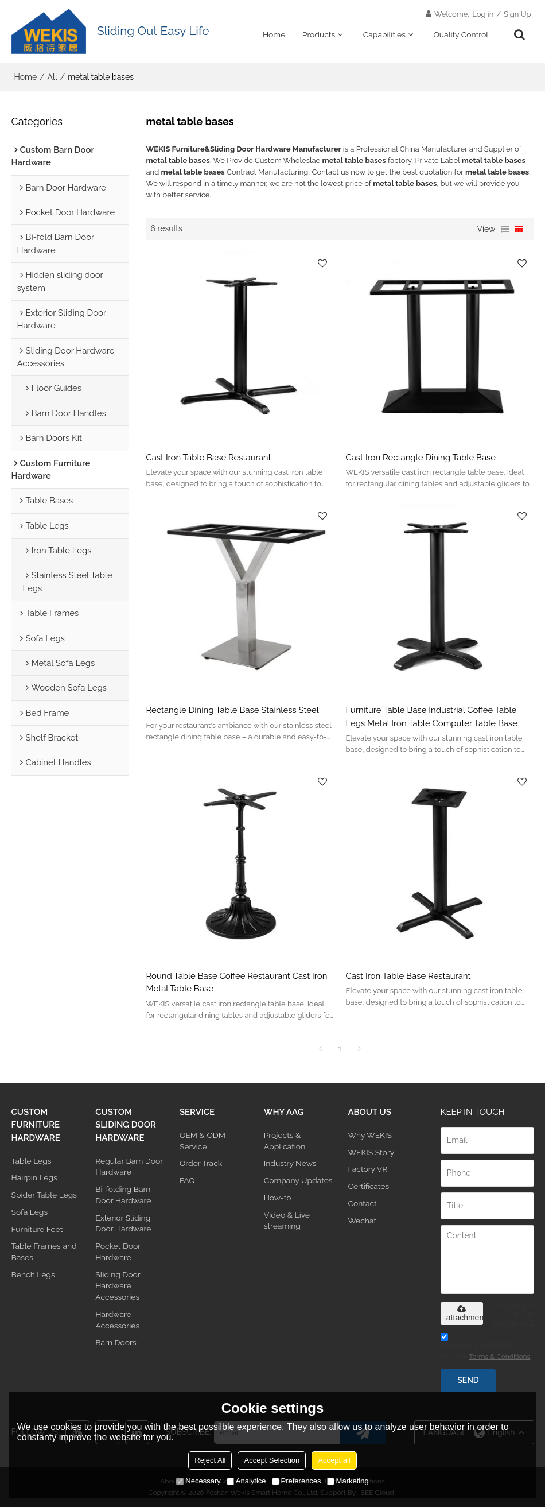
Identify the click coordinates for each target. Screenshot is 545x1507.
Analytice (246, 1481)
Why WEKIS (369, 1135)
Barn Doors (115, 1342)
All (52, 77)
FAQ (187, 1180)
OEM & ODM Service (202, 1140)
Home (274, 34)
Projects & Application (285, 1140)
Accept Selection (271, 1460)
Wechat (362, 1220)
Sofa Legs (29, 1212)
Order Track (201, 1163)
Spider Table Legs (44, 1194)
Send (467, 1380)
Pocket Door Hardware (118, 1251)
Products (318, 34)
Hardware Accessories (117, 1320)
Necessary (198, 1481)
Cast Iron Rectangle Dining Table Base (420, 457)
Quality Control (460, 34)
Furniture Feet (37, 1229)
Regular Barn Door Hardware (129, 1166)
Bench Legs (33, 1274)
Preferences (296, 1481)
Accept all (334, 1460)
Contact (362, 1203)
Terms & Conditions (499, 1357)
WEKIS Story (371, 1152)
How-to (277, 1197)
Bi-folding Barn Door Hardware (123, 1194)
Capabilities (384, 34)
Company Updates (298, 1180)
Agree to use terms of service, (486, 1348)
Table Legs (31, 1160)
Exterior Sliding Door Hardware (123, 1223)
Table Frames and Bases (44, 1251)
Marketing (348, 1481)
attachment (464, 1313)
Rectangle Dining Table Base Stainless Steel (232, 710)
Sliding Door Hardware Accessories (117, 1286)
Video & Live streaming (287, 1220)
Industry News (290, 1163)
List (505, 229)
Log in (482, 14)
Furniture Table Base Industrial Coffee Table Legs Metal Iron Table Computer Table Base (431, 716)
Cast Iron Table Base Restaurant (208, 457)
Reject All (209, 1460)
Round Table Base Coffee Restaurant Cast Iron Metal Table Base (236, 982)
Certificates (368, 1186)
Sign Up (517, 14)
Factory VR (367, 1168)
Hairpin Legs (34, 1177)
